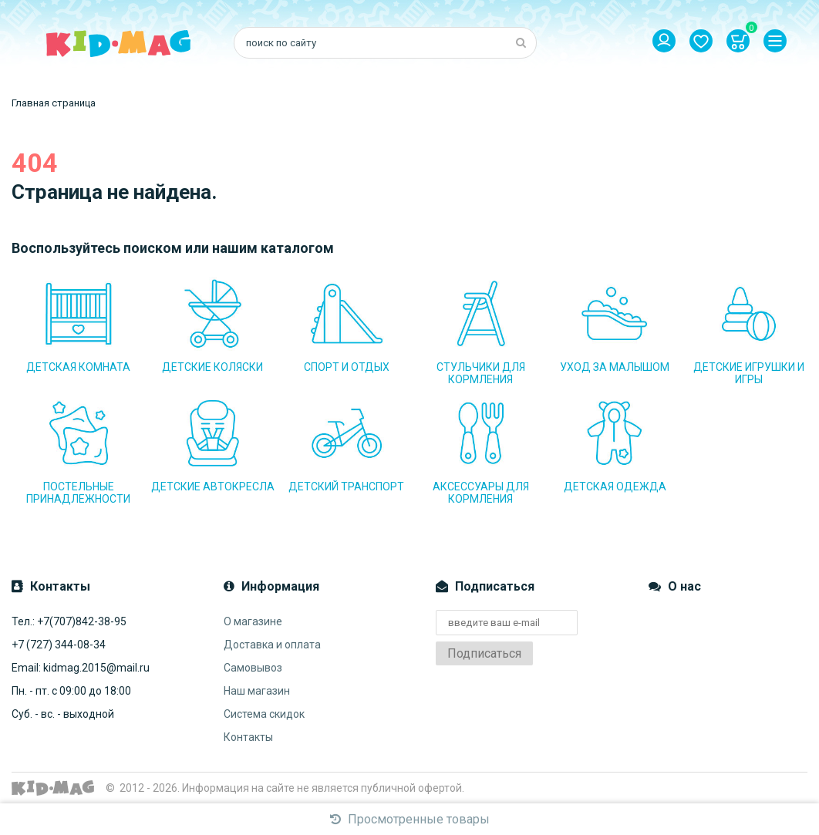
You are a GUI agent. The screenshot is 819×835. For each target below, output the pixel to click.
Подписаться (484, 653)
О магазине (253, 621)
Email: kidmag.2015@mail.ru (81, 668)
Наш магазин (257, 691)
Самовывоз (253, 668)
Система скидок (264, 714)
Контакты (248, 737)
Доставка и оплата (272, 644)
